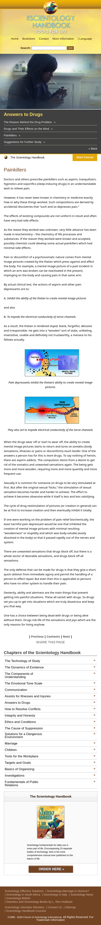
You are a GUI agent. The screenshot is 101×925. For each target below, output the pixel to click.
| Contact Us (54, 907)
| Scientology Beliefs (17, 898)
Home (15, 38)
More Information (63, 38)
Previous (37, 636)
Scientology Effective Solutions (24, 891)
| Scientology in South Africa (22, 894)
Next (66, 636)
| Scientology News (81, 894)
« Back (92, 148)
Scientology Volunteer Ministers (24, 907)
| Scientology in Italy (54, 894)
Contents (53, 636)
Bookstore (28, 38)
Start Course (84, 157)
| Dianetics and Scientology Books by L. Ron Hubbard (38, 901)
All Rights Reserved (75, 917)
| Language (85, 38)
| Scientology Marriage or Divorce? (67, 891)
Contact (44, 38)
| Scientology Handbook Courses (25, 910)
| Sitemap (70, 907)
